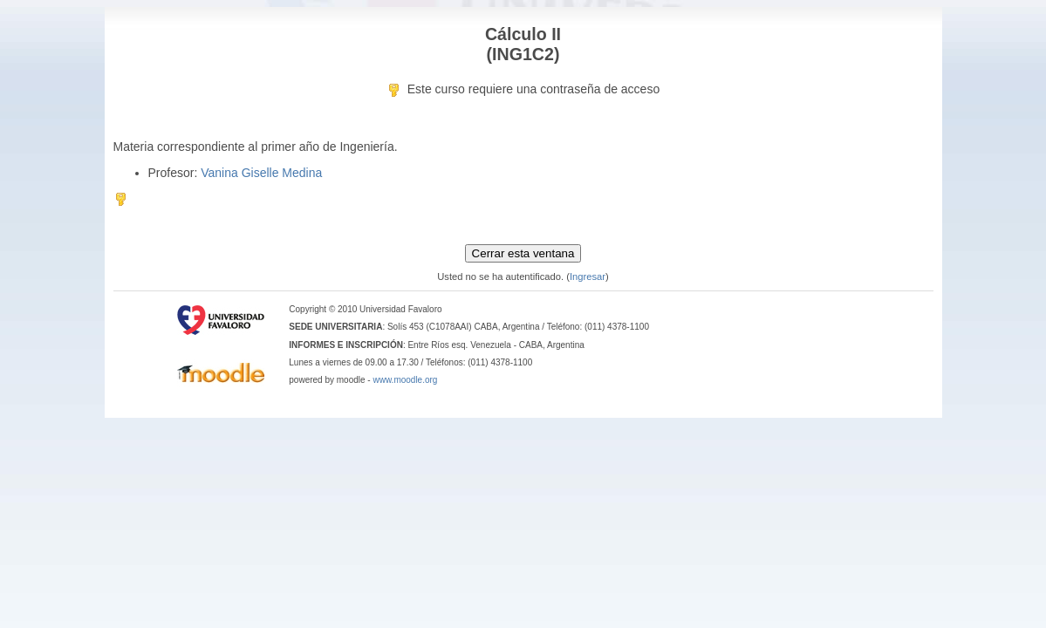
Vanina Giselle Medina (261, 173)
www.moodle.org (405, 380)
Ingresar (587, 276)
